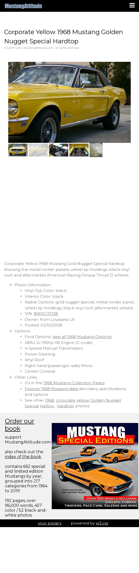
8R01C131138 (46, 313)
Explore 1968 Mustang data (51, 388)
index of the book (23, 456)
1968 (49, 400)
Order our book (19, 424)
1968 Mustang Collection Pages (74, 382)
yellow (47, 405)
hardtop (65, 405)
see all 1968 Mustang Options (82, 336)
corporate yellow (72, 400)
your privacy (50, 523)
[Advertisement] (48, 209)
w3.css (102, 523)
